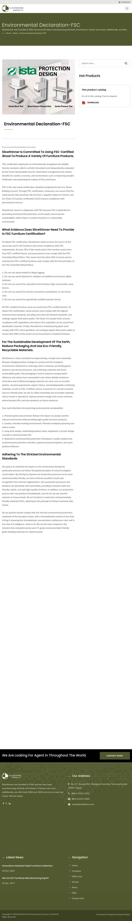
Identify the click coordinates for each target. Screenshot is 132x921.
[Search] (100, 63)
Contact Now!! (114, 755)
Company (76, 871)
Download (90, 102)
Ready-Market (124, 914)
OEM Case (77, 876)
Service (75, 881)
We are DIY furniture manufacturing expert (25, 878)
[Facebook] (3, 803)
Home (8, 33)
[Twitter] (6, 803)
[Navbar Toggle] (127, 8)
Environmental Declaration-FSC (33, 33)
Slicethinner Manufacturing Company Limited (37, 914)
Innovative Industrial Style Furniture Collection (27, 865)
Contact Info (78, 898)
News (15, 33)
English (126, 2)
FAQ (74, 892)
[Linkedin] (10, 803)
